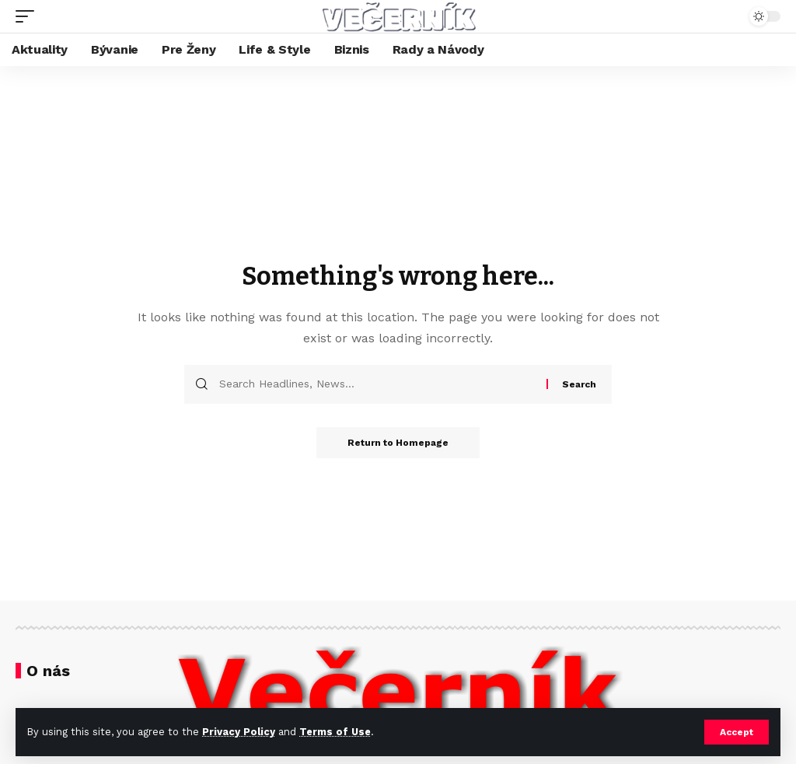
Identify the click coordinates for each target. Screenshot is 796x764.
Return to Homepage (398, 442)
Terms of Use (335, 732)
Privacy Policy (238, 732)
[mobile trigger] (29, 16)
